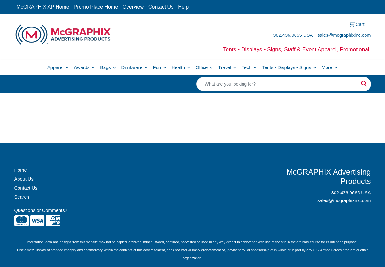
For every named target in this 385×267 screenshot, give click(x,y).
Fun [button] (157, 67)
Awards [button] (82, 67)
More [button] (327, 67)
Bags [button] (105, 67)
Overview (133, 7)
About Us (24, 179)
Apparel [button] (55, 67)
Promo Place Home (96, 7)
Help (183, 7)
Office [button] (202, 67)
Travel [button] (224, 67)
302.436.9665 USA (293, 35)
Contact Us (160, 7)
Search (21, 197)
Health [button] (178, 67)
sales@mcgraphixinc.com (344, 35)
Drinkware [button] (131, 67)
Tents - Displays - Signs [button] (286, 67)
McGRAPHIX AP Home (43, 7)
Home (20, 170)
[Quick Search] (277, 84)
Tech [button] (246, 67)
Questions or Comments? (40, 210)
